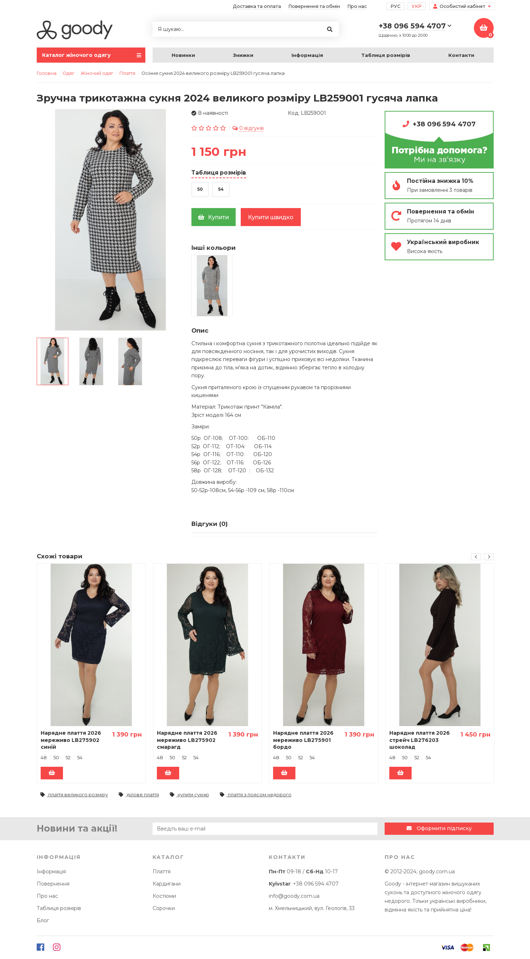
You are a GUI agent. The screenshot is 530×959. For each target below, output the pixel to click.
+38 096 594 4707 (444, 124)
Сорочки (164, 908)
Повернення (53, 884)
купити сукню (189, 795)
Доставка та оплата (257, 6)
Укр (417, 6)
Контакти (461, 55)
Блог (43, 920)
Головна (46, 73)
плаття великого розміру (74, 795)
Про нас (357, 6)
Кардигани (167, 884)
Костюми (164, 896)
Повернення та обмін (314, 6)
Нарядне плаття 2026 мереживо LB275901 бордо (303, 740)
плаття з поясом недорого (255, 795)
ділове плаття (139, 795)
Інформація (307, 55)
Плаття (162, 871)
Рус (395, 6)
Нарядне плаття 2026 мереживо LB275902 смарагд (187, 740)
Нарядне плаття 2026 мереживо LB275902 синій (71, 740)
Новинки (183, 55)
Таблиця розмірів (385, 55)
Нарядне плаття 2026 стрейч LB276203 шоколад (419, 740)
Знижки (243, 55)
